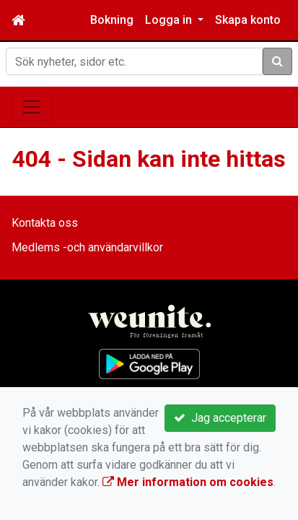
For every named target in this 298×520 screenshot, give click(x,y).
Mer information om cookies (187, 482)
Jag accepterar (220, 418)
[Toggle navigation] (32, 106)
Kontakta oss (45, 223)
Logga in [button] (170, 20)
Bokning (111, 20)
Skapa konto (248, 20)
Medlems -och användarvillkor (87, 247)
